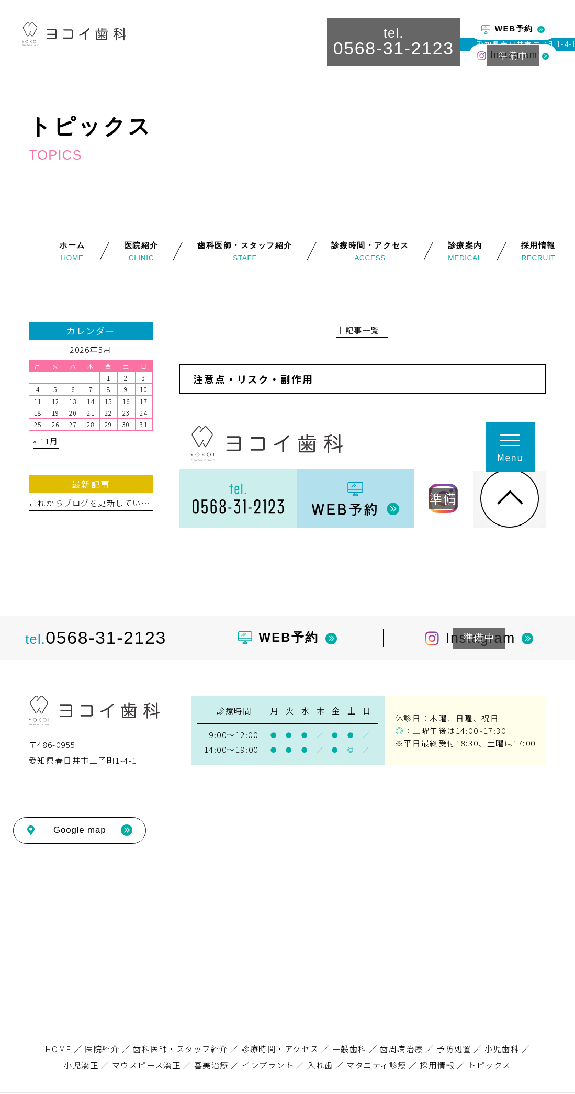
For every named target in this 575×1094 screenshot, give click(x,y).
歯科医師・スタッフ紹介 (180, 1048)
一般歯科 (349, 1048)
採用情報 (437, 1064)
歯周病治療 (401, 1048)
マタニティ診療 (376, 1064)
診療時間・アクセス (280, 1048)
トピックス (489, 1064)
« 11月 (46, 440)
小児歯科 (501, 1048)
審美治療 (211, 1064)
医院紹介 (102, 1048)
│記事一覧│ (362, 330)
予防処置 (454, 1048)
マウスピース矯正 (146, 1064)
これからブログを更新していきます (98, 502)
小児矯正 (81, 1064)
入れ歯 (320, 1064)
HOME (58, 1048)
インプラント (268, 1064)
